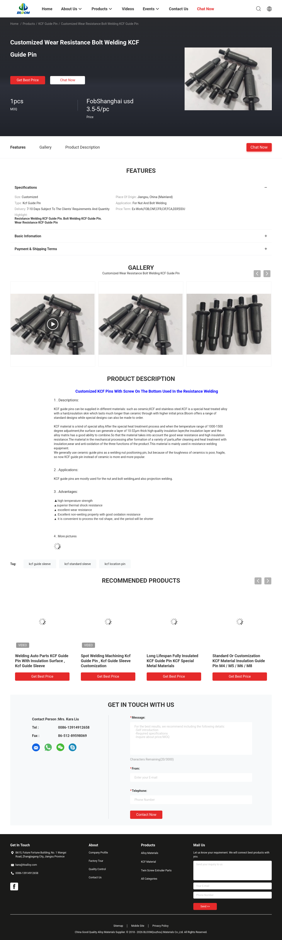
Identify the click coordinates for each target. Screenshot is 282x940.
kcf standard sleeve (78, 564)
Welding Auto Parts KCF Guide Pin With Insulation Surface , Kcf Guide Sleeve (41, 660)
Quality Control (97, 869)
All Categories (149, 878)
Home (14, 23)
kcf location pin (115, 564)
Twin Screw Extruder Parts (156, 870)
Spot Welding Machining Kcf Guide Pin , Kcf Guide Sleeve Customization (106, 660)
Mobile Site (137, 925)
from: (136, 768)
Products (29, 23)
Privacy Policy (160, 925)
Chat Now (67, 80)
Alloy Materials (149, 853)
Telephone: (139, 790)
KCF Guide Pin (48, 23)
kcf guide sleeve (40, 564)
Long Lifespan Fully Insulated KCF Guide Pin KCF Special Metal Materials (172, 660)
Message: (138, 717)
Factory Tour (96, 860)
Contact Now (146, 815)
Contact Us (95, 877)
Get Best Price (28, 80)
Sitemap (118, 925)
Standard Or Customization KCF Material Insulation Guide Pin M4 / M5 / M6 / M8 (238, 660)
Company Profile (98, 852)
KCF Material (148, 861)
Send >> (205, 906)
